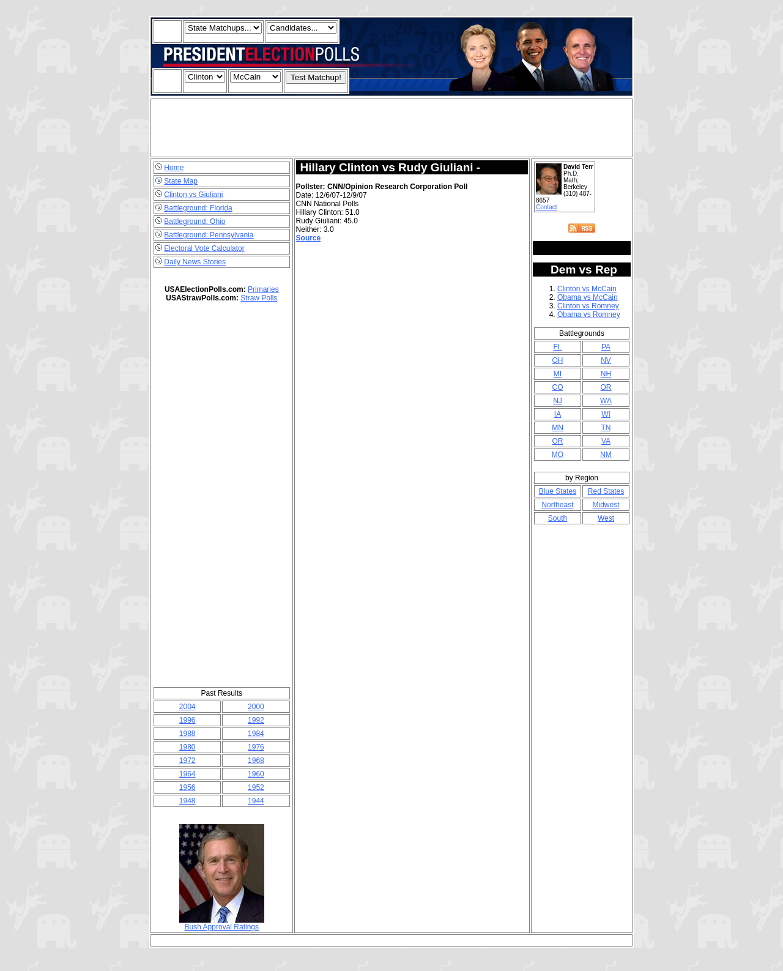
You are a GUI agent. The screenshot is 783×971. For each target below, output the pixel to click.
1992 (256, 720)
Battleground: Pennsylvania (208, 235)
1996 (187, 720)
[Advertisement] (391, 127)
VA (605, 441)
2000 (256, 706)
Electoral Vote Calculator (204, 248)
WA (606, 400)
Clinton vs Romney (588, 306)
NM (606, 454)
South (557, 518)
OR (605, 387)
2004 (187, 706)
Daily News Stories (195, 262)
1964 (187, 774)
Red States (606, 491)
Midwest (605, 504)
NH (606, 374)
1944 (256, 801)
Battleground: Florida (198, 208)
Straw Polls (258, 298)
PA (605, 347)
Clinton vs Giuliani (193, 194)
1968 (256, 760)
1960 (256, 774)
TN (605, 427)
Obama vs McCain (587, 297)
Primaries (263, 289)
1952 (256, 787)
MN (557, 427)
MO (557, 454)
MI (558, 374)
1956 (187, 787)
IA (557, 414)
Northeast (557, 504)
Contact (546, 207)
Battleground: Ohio (194, 221)
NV (606, 360)
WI (605, 414)
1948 (187, 801)
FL (557, 347)
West (606, 518)
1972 (187, 760)
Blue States (557, 491)
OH (557, 360)
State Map (181, 181)
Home (174, 167)
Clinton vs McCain (587, 289)
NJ (557, 400)
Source (308, 238)
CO (557, 387)
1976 (256, 747)
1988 (187, 733)
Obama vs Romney (588, 314)
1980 (187, 747)
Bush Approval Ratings (221, 923)
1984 (256, 733)
